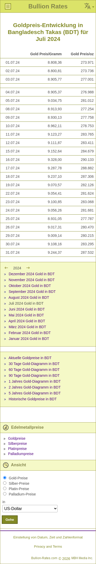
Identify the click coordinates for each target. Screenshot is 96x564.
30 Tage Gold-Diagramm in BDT (34, 364)
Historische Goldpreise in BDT (33, 399)
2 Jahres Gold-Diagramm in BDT (35, 387)
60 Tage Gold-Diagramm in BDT (34, 370)
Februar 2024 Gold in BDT (30, 333)
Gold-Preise (18, 478)
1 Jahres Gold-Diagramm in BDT (35, 381)
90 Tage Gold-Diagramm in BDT (34, 375)
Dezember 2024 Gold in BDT (32, 274)
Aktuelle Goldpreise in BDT (29, 358)
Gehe (9, 520)
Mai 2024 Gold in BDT (26, 315)
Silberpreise (17, 443)
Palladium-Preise (22, 494)
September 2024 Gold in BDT (32, 292)
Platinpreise (17, 449)
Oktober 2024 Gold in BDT (30, 286)
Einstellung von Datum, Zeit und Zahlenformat (48, 537)
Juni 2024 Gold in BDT (27, 309)
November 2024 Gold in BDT (32, 280)
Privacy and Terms (48, 546)
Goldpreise (16, 438)
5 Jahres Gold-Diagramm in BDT (35, 393)
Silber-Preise (19, 483)
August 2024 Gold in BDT (28, 297)
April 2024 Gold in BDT (26, 321)
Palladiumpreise (21, 454)
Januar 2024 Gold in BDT (29, 339)
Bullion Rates (48, 6)
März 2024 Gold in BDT (27, 327)
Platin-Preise (19, 489)
